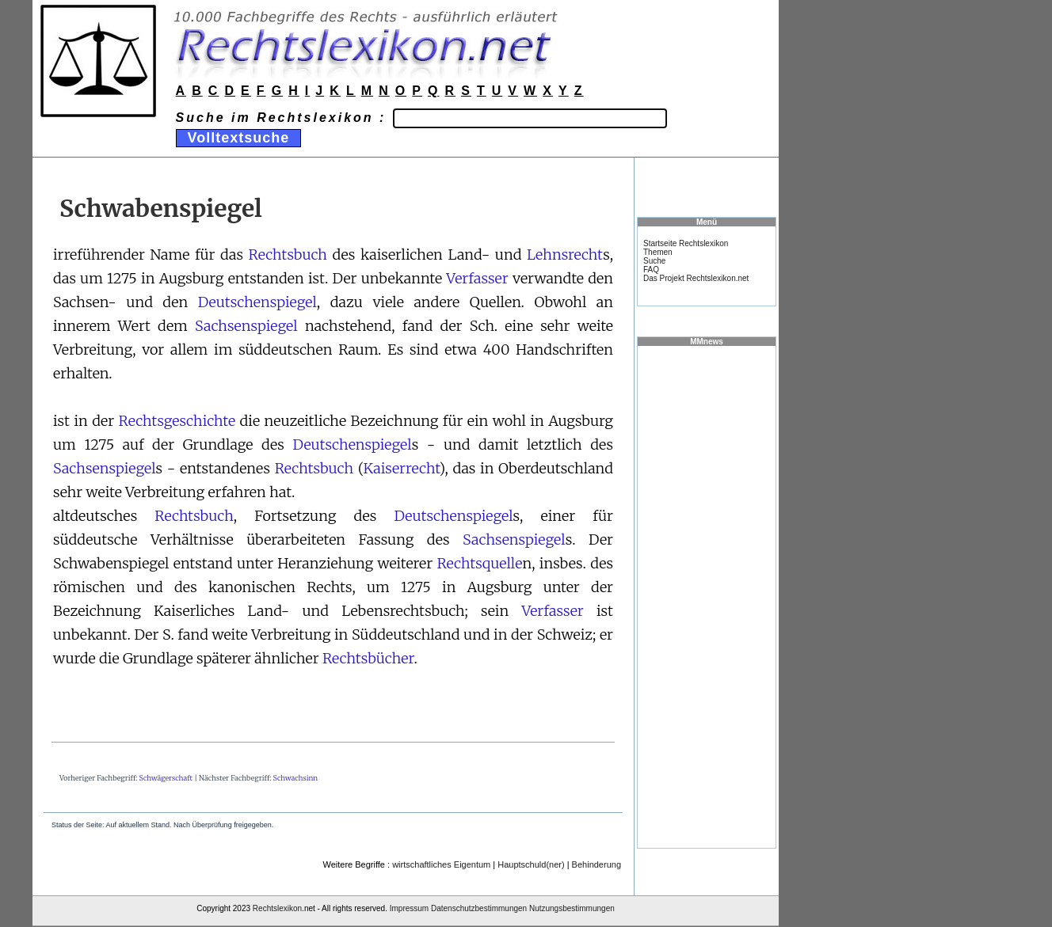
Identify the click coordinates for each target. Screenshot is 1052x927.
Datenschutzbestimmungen (479, 908)
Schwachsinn (295, 777)
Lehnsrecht (565, 254)
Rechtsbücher (368, 658)
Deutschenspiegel (257, 302)
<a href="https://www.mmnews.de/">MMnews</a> (706, 596)
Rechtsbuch (288, 254)
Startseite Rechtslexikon (685, 243)
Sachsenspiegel (246, 326)
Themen (658, 252)
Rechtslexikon (277, 908)
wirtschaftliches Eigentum (441, 864)
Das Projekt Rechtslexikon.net (696, 278)
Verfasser (477, 278)
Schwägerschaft (165, 777)
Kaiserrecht (402, 468)
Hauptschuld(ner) (530, 864)
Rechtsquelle (479, 563)
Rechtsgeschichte (177, 421)
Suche (654, 260)
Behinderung (596, 864)
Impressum (409, 908)
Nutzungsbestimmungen (572, 908)
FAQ (651, 269)
